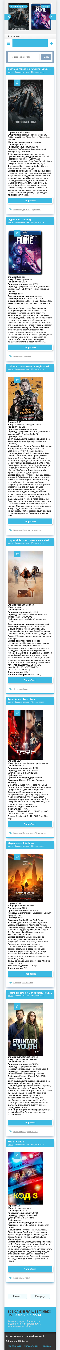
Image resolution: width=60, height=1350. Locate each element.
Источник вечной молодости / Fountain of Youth (30, 992)
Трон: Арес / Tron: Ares (21, 699)
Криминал (36, 209)
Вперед (40, 1296)
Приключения (28, 833)
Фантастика (41, 833)
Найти (46, 57)
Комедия (26, 530)
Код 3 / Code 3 (16, 1141)
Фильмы (17, 689)
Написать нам (31, 1346)
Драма (25, 689)
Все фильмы (14, 1346)
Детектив (26, 209)
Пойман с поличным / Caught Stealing (30, 366)
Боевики (17, 209)
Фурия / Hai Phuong (19, 219)
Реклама (46, 1346)
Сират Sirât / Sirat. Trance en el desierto (30, 540)
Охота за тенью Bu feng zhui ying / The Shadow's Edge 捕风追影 (30, 69)
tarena (10, 72)
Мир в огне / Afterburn (21, 843)
